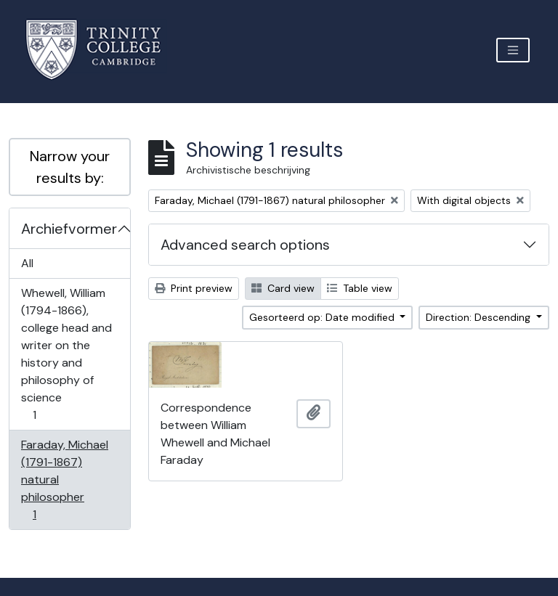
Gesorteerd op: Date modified (323, 317)
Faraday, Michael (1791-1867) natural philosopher (64, 479)
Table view (359, 288)
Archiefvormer (69, 228)
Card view (283, 288)
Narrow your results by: (70, 167)
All (27, 263)
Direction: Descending (479, 317)
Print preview (193, 288)
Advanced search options (245, 244)
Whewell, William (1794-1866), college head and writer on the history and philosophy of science (66, 354)
